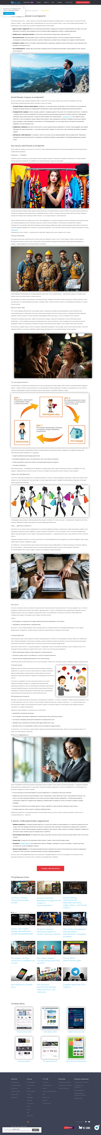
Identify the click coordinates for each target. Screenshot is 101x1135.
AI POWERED (69, 1127)
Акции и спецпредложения (49, 1091)
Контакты (45, 1100)
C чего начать (68, 2)
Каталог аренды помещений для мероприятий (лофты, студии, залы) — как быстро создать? (75, 902)
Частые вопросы (31, 1091)
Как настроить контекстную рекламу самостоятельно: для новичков (46, 988)
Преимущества (15, 1082)
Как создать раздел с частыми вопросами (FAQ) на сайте (48, 960)
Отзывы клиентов (47, 1085)
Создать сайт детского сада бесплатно (76, 1061)
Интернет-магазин (16, 1085)
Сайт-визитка (14, 1088)
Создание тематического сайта (76, 1032)
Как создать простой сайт (50, 1061)
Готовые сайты (15, 1094)
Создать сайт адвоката (24, 1061)
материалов (14, 230)
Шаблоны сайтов (15, 1091)
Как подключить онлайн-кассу (22, 985)
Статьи (28, 1106)
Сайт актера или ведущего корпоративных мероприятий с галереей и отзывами (74, 933)
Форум (28, 1109)
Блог (53, 2)
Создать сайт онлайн (83, 2)
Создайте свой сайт (25, 843)
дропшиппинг (67, 116)
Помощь (59, 2)
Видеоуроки (30, 1097)
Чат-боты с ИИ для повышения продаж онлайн (20, 900)
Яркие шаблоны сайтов (50, 1032)
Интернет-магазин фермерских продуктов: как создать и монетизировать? (49, 902)
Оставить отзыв (47, 1103)
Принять (35, 1130)
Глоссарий (29, 1100)
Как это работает (31, 1082)
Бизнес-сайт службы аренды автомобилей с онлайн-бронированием (22, 931)
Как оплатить (30, 1103)
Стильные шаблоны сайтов (24, 1032)
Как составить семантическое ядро (72, 959)
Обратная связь (78, 1098)
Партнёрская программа (64, 1082)
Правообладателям (79, 1090)
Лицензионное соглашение (81, 1082)
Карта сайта (30, 1115)
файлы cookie (16, 1129)
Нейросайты (26, 2)
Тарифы (39, 2)
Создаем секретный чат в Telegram (74, 985)
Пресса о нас (46, 1097)
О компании (46, 1082)
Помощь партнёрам (63, 1088)
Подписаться (9, 13)
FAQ (28, 1112)
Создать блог (14, 1097)
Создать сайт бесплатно (50, 868)
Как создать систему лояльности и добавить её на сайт (22, 960)
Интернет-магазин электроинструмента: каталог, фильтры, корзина (48, 931)
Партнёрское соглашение (65, 1085)
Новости (46, 2)
